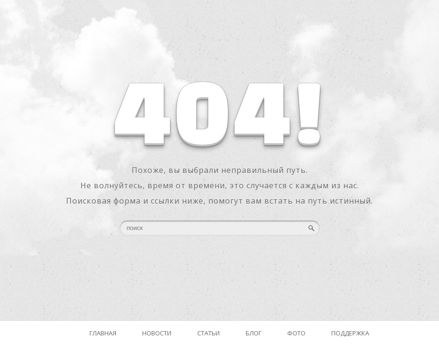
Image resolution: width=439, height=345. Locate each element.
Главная (103, 333)
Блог (253, 333)
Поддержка (350, 333)
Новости (156, 333)
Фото (296, 333)
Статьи (208, 333)
